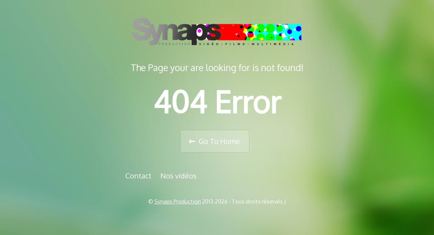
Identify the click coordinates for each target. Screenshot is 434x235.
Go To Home (219, 141)
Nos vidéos (178, 175)
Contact (138, 175)
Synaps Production (177, 201)
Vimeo (219, 217)
